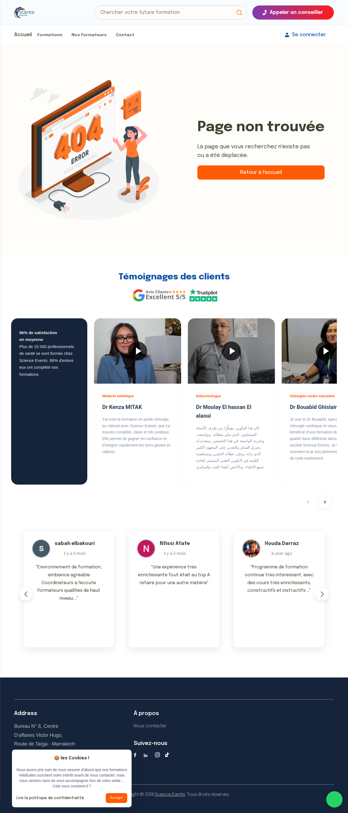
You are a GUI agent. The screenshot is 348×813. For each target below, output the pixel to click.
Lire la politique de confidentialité (50, 798)
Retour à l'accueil (261, 172)
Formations (49, 35)
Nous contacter (150, 726)
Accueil (23, 34)
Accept (116, 798)
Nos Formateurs (89, 35)
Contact (125, 35)
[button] (239, 12)
